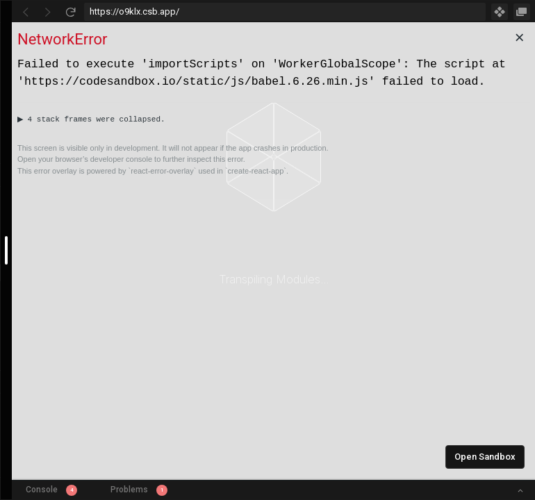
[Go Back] (25, 11)
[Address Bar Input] (285, 12)
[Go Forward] (48, 11)
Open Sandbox (485, 456)
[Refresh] (70, 11)
